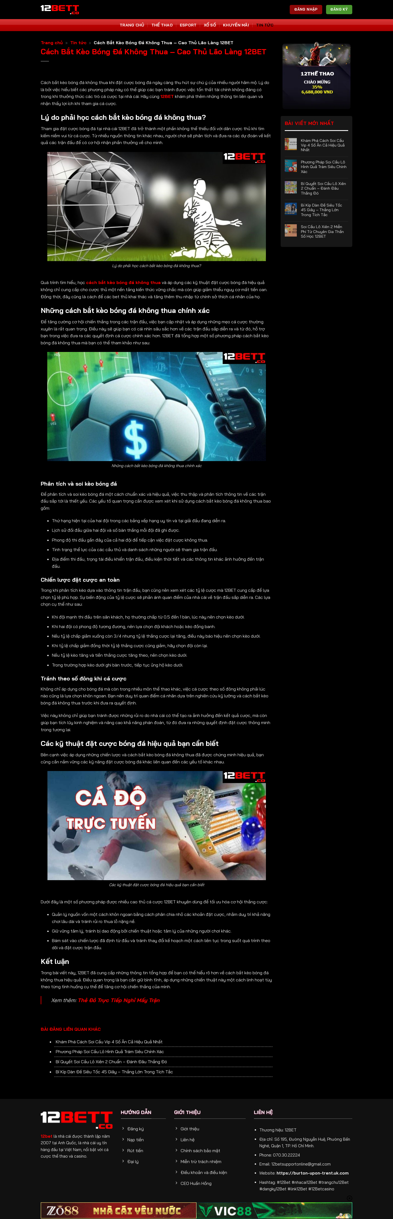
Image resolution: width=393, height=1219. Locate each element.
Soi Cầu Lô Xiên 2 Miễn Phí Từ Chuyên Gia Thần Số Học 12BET (322, 231)
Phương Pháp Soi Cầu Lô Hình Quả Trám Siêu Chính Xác (110, 1051)
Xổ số (210, 25)
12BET (167, 96)
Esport (188, 25)
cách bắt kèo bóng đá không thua (123, 282)
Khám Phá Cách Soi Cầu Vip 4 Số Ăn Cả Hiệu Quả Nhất (109, 1041)
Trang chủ (52, 42)
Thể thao (162, 25)
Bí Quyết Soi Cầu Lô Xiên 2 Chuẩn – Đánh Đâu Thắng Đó (111, 1061)
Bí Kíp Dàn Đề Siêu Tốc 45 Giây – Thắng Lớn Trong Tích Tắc (114, 1071)
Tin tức (264, 25)
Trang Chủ (132, 25)
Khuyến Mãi (236, 25)
